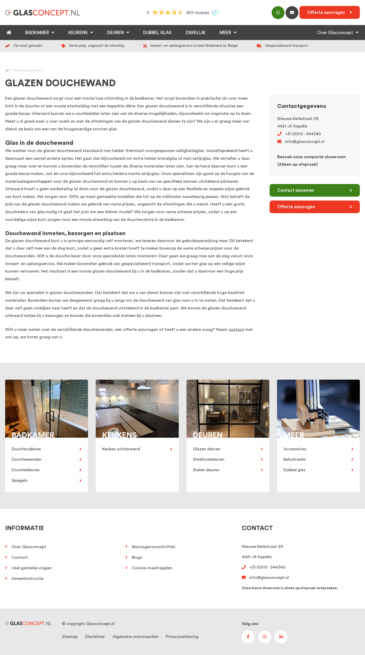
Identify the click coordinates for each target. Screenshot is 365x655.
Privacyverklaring (182, 637)
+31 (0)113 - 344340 (299, 134)
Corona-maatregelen (152, 568)
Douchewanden (27, 459)
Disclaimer (95, 637)
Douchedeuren (26, 470)
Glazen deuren (207, 449)
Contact (20, 557)
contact (236, 330)
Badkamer (37, 32)
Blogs (137, 557)
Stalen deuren (206, 470)
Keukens (78, 32)
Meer (225, 32)
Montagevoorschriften (153, 547)
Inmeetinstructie (27, 579)
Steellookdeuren (208, 459)
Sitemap (70, 637)
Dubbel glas (157, 32)
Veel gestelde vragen (32, 568)
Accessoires (294, 449)
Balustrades (294, 459)
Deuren (115, 32)
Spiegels (19, 480)
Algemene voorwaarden (135, 637)
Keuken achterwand (121, 449)
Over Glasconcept (335, 32)
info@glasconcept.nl (301, 142)
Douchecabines (26, 449)
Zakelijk (195, 32)
